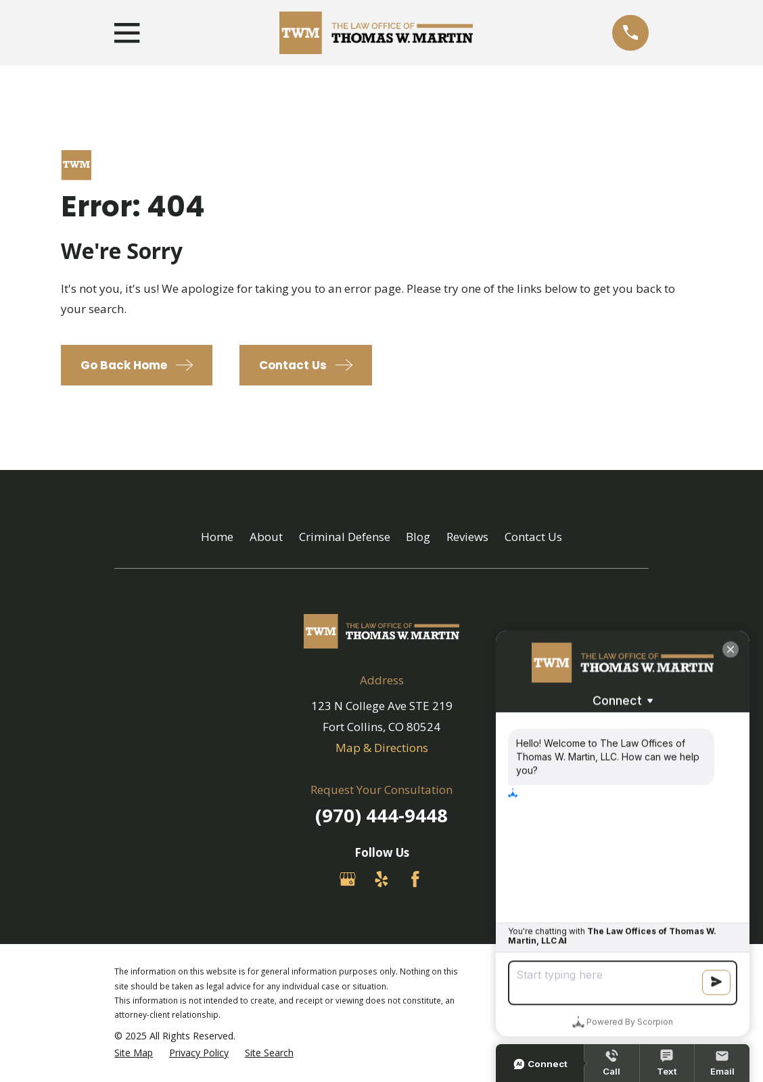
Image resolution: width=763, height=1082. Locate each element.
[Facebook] (415, 879)
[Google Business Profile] (348, 879)
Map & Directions (382, 747)
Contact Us (533, 536)
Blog (418, 536)
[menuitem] (133, 1053)
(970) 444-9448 (381, 815)
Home (217, 536)
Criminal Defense (344, 536)
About (266, 536)
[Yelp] (381, 879)
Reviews (467, 536)
